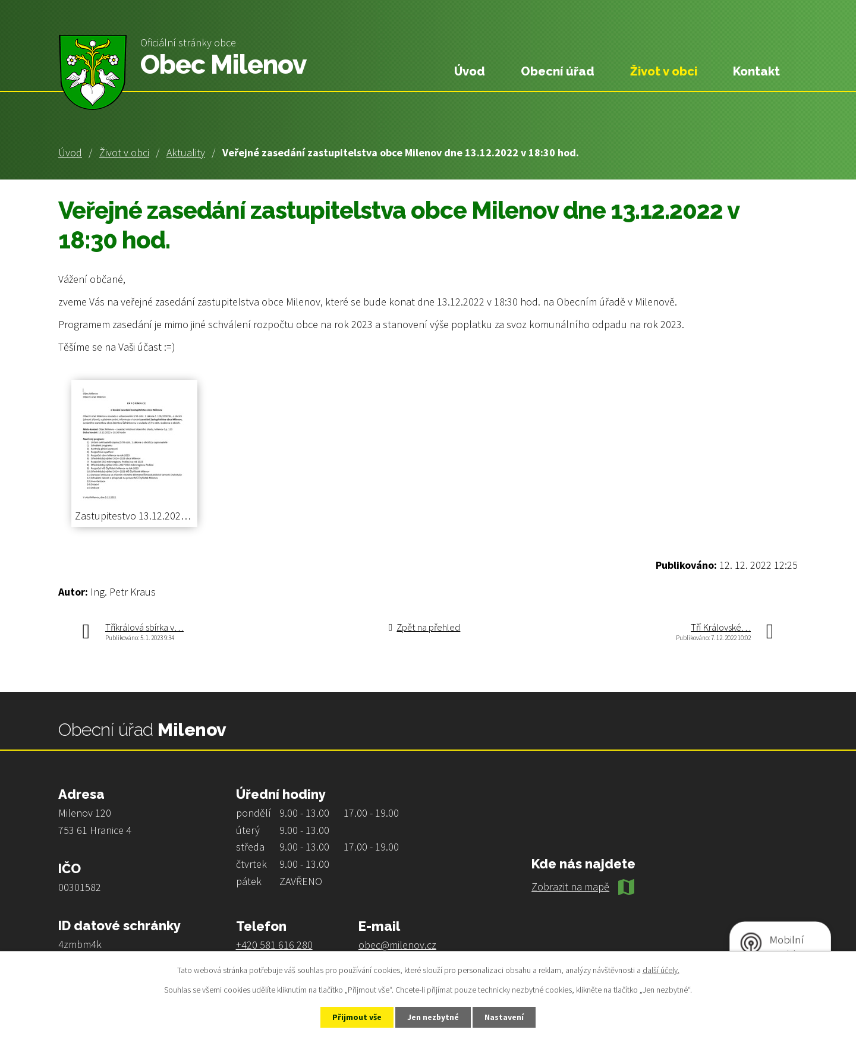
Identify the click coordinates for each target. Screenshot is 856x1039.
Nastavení (505, 1017)
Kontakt (756, 71)
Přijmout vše (355, 1017)
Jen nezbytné (433, 1017)
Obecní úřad (557, 71)
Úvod (70, 152)
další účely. (661, 969)
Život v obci (124, 152)
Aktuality (185, 152)
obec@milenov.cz (397, 945)
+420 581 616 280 (274, 945)
